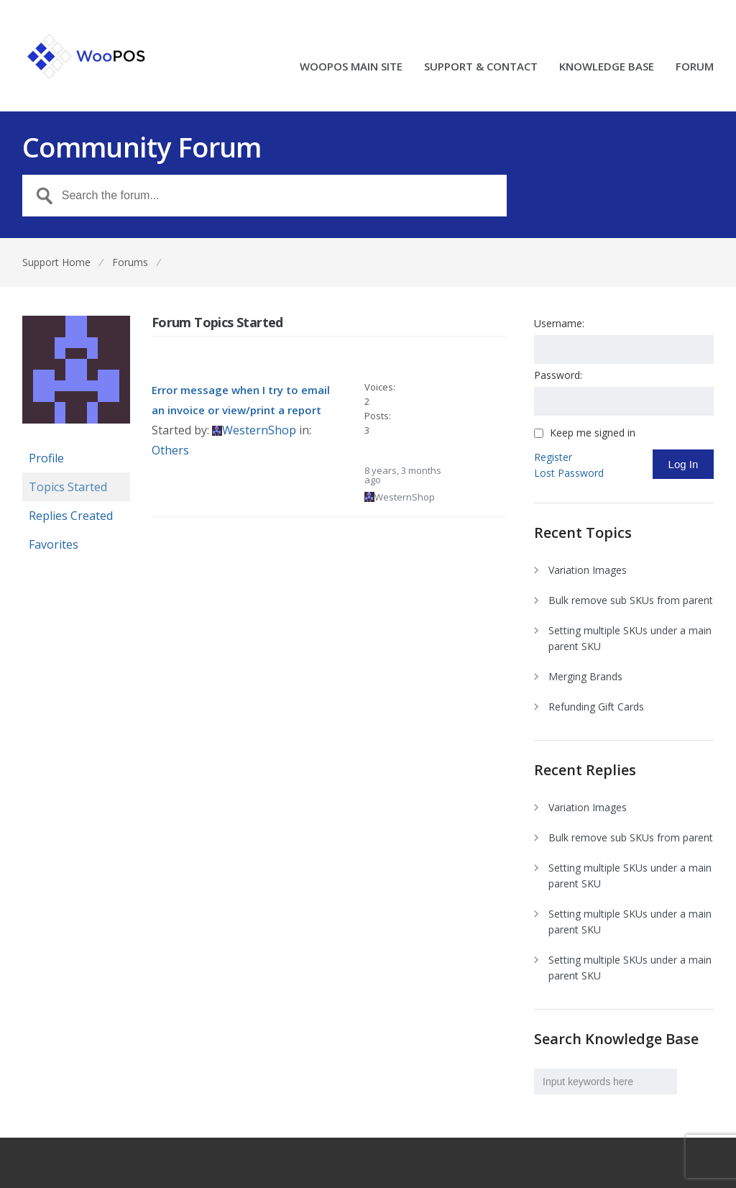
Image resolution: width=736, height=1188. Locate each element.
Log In (683, 464)
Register (553, 457)
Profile (46, 458)
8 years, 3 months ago (402, 475)
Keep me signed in (592, 433)
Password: (558, 375)
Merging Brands (585, 676)
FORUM (695, 67)
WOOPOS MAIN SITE (351, 67)
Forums (130, 262)
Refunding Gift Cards (596, 706)
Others (170, 450)
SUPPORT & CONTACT (481, 67)
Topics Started (68, 487)
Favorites (53, 544)
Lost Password (569, 473)
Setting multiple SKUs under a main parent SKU (630, 638)
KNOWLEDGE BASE (606, 67)
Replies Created (71, 516)
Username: (559, 323)
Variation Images (587, 570)
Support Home (56, 262)
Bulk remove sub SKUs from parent (630, 600)
